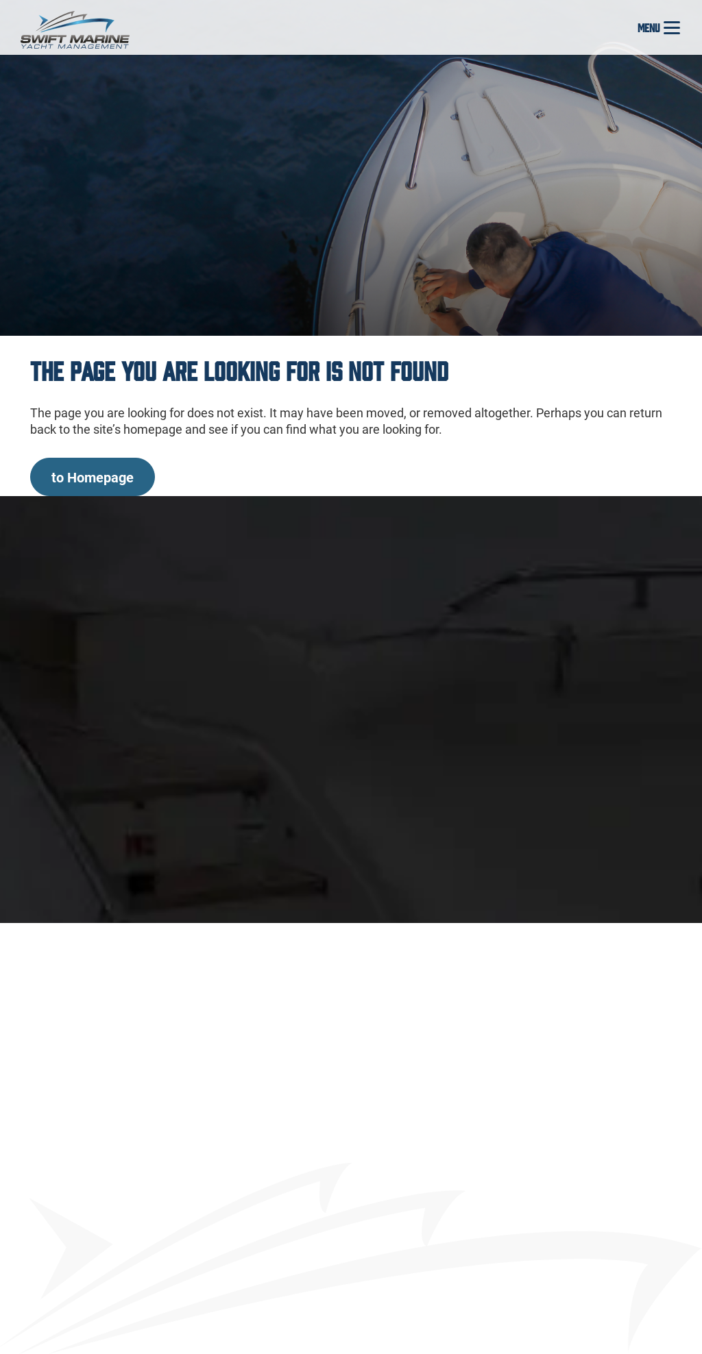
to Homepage (92, 477)
